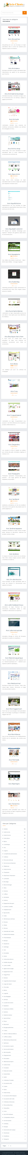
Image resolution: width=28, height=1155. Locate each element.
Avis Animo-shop (14, 149)
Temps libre (14, 1108)
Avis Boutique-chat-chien (14, 336)
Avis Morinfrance (14, 734)
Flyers (14, 1089)
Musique (14, 1127)
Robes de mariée (14, 1071)
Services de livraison (14, 1049)
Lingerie (14, 851)
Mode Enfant (14, 1074)
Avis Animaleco (14, 68)
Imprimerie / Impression (14, 875)
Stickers (14, 978)
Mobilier (14, 829)
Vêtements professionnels (14, 1040)
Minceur (14, 928)
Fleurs (14, 1021)
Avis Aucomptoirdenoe (14, 311)
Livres (14, 1111)
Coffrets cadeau (14, 1037)
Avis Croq (14, 391)
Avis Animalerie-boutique (14, 94)
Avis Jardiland (14, 499)
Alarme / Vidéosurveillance (14, 1034)
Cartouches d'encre (14, 959)
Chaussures (14, 872)
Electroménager (14, 885)
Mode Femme (14, 835)
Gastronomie (14, 832)
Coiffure (14, 894)
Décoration (14, 1058)
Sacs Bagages (14, 996)
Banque (14, 941)
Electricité (14, 1024)
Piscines (14, 922)
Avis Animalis (14, 119)
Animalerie (14, 897)
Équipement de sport (14, 903)
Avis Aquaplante (14, 254)
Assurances (14, 944)
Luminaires (14, 878)
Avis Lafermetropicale (14, 630)
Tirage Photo (14, 975)
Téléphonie (14, 866)
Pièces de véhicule (14, 860)
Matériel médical (14, 1015)
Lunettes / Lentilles (14, 906)
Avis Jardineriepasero (14, 528)
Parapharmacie (14, 909)
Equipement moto (14, 972)
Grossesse (14, 1068)
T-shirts (14, 1030)
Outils (14, 916)
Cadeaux (14, 857)
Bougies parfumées (14, 1027)
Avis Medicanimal (14, 683)
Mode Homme (14, 869)
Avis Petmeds (14, 760)
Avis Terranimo (14, 804)
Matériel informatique (14, 934)
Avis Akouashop (14, 39)
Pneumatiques (14, 937)
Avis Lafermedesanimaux (14, 605)
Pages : (4, 1145)
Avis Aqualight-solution (14, 229)
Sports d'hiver (14, 1018)
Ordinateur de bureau (14, 1102)
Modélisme (14, 1136)
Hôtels (14, 925)
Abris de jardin (14, 1052)
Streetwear (14, 1133)
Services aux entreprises (14, 863)
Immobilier (14, 953)
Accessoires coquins (14, 1046)
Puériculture (14, 838)
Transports (14, 1139)
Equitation (14, 1006)
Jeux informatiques (14, 1114)
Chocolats (14, 987)
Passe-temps (14, 1092)
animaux (14, 999)
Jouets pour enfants (14, 1009)
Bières (14, 990)
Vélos (14, 888)
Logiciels (14, 993)
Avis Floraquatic (14, 474)
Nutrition (14, 1012)
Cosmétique (14, 844)
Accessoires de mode (14, 1099)
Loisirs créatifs (14, 965)
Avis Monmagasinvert (14, 709)
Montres (14, 891)
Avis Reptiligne (14, 784)
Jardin (14, 1077)
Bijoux (14, 841)
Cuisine (14, 1086)
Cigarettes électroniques (14, 981)
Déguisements (14, 1055)
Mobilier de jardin (14, 962)
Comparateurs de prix (14, 1117)
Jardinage (14, 947)
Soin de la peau (14, 1120)
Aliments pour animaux (14, 919)
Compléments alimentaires (14, 854)
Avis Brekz (14, 364)
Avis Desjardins (14, 444)
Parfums (14, 900)
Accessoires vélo (14, 1083)
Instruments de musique (14, 1130)
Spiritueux (14, 1043)
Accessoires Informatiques (14, 1096)
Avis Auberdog (14, 282)
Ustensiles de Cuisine (14, 931)
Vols (14, 950)
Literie (14, 956)
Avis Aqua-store (14, 174)
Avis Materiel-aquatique (14, 658)
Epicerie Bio (14, 913)
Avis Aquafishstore (14, 203)
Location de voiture (14, 1003)
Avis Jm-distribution (14, 579)
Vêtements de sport (14, 1061)
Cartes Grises (14, 1065)
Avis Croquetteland (14, 415)
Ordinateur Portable (14, 1080)
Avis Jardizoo (14, 554)
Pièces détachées (14, 1105)
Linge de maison (14, 984)
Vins (14, 847)
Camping (14, 1124)
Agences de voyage (14, 968)
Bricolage (14, 882)
